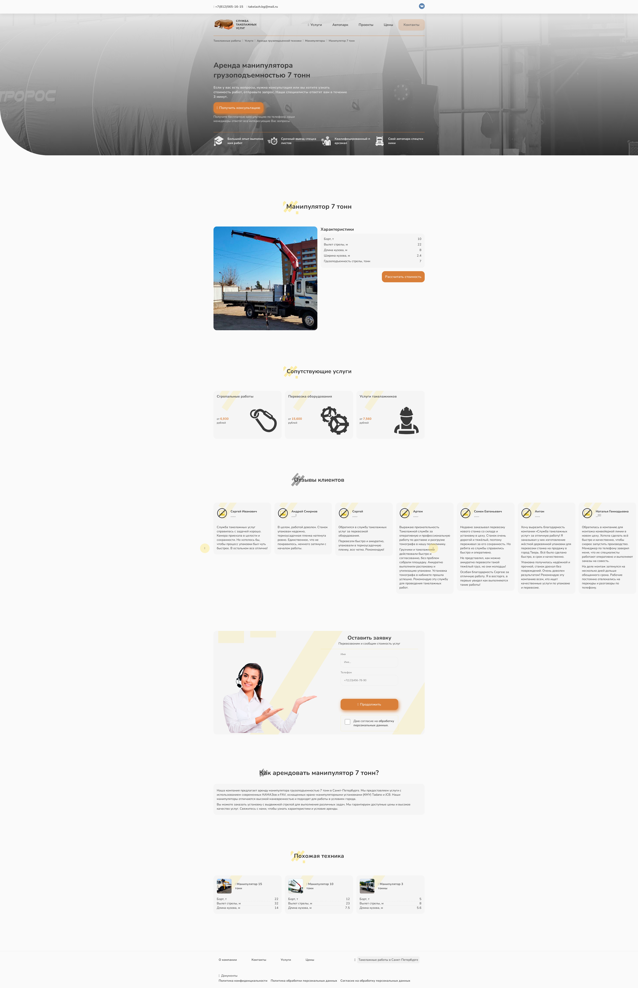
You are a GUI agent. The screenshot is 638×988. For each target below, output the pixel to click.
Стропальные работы (235, 396)
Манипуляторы (315, 40)
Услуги (315, 24)
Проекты (366, 24)
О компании (228, 960)
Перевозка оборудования (310, 396)
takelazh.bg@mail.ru (262, 7)
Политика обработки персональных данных (304, 981)
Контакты (412, 24)
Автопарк (340, 24)
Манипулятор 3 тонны (390, 886)
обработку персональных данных (373, 723)
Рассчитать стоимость (403, 276)
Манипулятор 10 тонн (319, 886)
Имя (343, 654)
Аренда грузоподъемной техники (279, 40)
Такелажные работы (227, 40)
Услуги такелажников (378, 396)
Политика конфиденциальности (243, 981)
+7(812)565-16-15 (228, 7)
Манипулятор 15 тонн (248, 886)
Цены (388, 24)
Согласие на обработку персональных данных (375, 981)
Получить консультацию (238, 107)
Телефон (346, 672)
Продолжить (369, 704)
